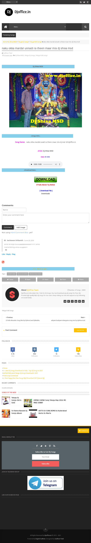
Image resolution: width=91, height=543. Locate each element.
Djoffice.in (48, 535)
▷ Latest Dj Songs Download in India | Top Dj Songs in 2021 (23, 370)
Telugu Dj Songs (29, 55)
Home (5, 368)
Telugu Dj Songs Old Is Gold (16, 400)
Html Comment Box (19, 232)
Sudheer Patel (59, 539)
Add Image (20, 227)
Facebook (37, 446)
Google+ (45, 446)
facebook (80, 330)
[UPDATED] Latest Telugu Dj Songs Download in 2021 (21, 373)
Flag (13, 254)
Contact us (83, 431)
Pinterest (50, 446)
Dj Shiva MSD (19, 55)
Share (27, 279)
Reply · (9, 254)
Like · (4, 254)
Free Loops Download (11, 375)
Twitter (41, 446)
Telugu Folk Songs (41, 55)
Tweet (10, 279)
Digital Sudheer (41, 539)
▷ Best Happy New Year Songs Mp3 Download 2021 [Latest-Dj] (24, 378)
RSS (54, 446)
